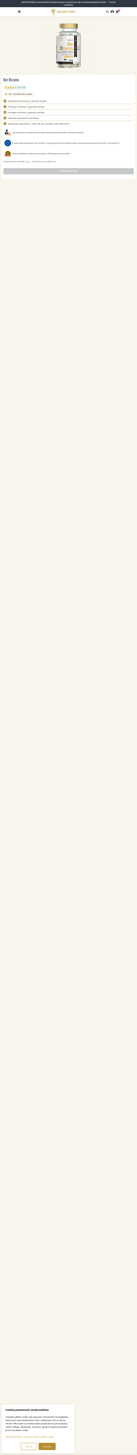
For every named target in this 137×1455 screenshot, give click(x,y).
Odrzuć (28, 1446)
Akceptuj (47, 1446)
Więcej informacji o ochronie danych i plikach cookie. (30, 1436)
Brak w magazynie (68, 171)
